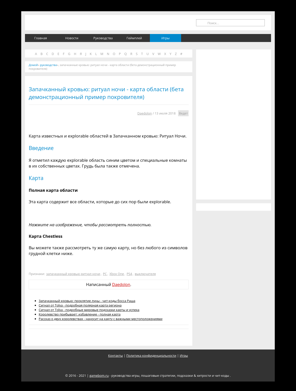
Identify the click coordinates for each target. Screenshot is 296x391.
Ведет (183, 113)
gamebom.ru (99, 375)
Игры (165, 38)
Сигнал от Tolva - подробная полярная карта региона (80, 305)
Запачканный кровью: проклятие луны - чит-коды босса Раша (87, 300)
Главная (40, 38)
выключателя (145, 274)
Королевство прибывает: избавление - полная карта (79, 314)
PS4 (129, 274)
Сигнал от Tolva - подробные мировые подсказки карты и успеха (89, 310)
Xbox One (116, 274)
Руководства (103, 38)
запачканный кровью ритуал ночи (73, 274)
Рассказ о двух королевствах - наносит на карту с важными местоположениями (100, 318)
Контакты (115, 355)
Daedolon (144, 113)
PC (105, 274)
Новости (71, 38)
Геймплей (134, 38)
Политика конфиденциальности (151, 355)
